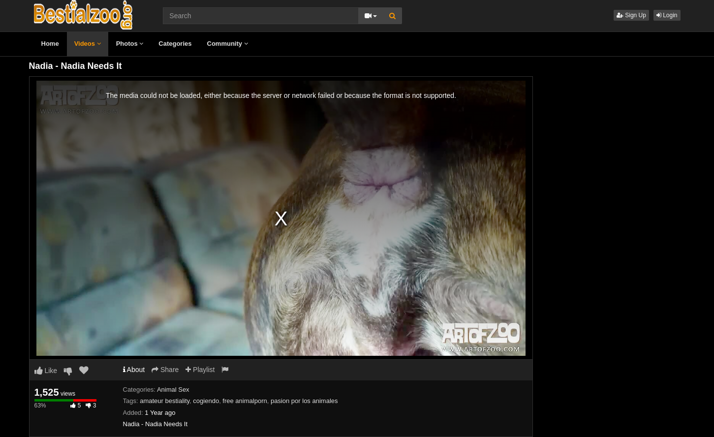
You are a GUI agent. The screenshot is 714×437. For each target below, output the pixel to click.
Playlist (200, 370)
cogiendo (206, 401)
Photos (130, 43)
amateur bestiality (164, 401)
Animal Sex (173, 389)
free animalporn (244, 401)
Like (46, 371)
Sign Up (631, 15)
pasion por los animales (304, 401)
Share (165, 370)
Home (50, 43)
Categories (174, 43)
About (134, 370)
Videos (87, 43)
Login (667, 15)
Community (227, 43)
